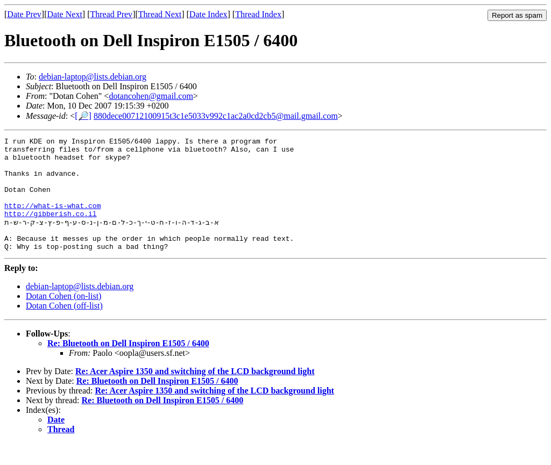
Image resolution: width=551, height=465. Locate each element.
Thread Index (258, 14)
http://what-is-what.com (52, 220)
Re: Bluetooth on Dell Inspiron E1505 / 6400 (128, 365)
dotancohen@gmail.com (151, 96)
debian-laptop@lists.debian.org (92, 76)
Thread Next (159, 14)
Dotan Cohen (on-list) (63, 318)
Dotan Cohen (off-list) (64, 327)
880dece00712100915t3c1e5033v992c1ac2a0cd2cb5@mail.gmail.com (216, 115)
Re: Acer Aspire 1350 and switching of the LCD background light (194, 393)
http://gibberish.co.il (50, 229)
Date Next (64, 14)
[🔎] (83, 115)
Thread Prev (111, 14)
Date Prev (24, 14)
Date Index (208, 14)
